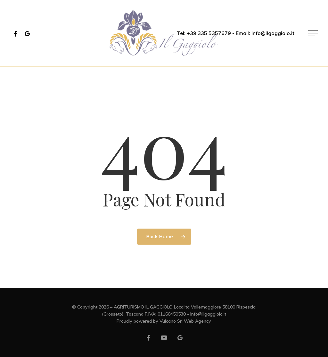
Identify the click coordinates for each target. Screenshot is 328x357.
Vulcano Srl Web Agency (185, 321)
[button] (313, 33)
